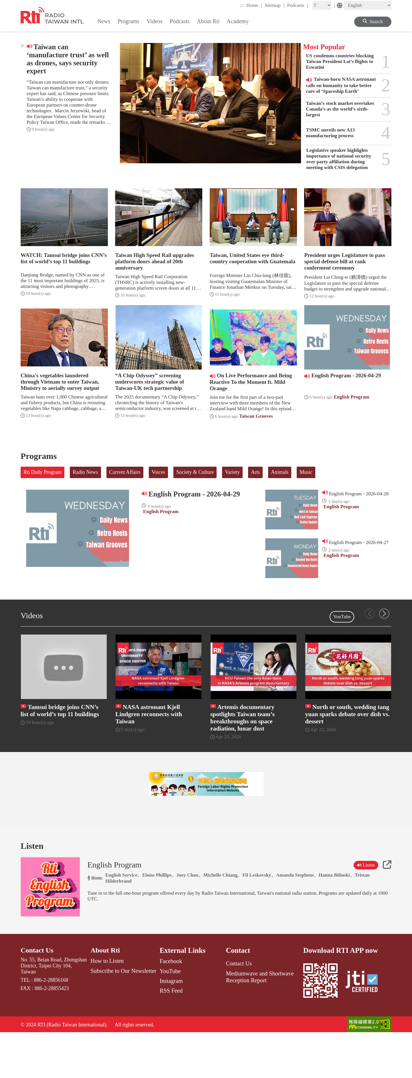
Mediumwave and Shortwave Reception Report (260, 1021)
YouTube (342, 616)
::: (242, 5)
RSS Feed (171, 1035)
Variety (232, 472)
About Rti (106, 995)
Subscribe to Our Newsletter (124, 1016)
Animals (279, 472)
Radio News (85, 472)
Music (306, 472)
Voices (158, 472)
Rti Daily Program (42, 472)
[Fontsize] (321, 5)
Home (254, 5)
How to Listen (107, 1006)
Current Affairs (124, 472)
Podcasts (297, 5)
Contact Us (38, 995)
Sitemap (274, 5)
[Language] (367, 5)
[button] (384, 613)
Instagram (171, 1025)
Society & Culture (195, 472)
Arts (255, 472)
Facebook (171, 1006)
